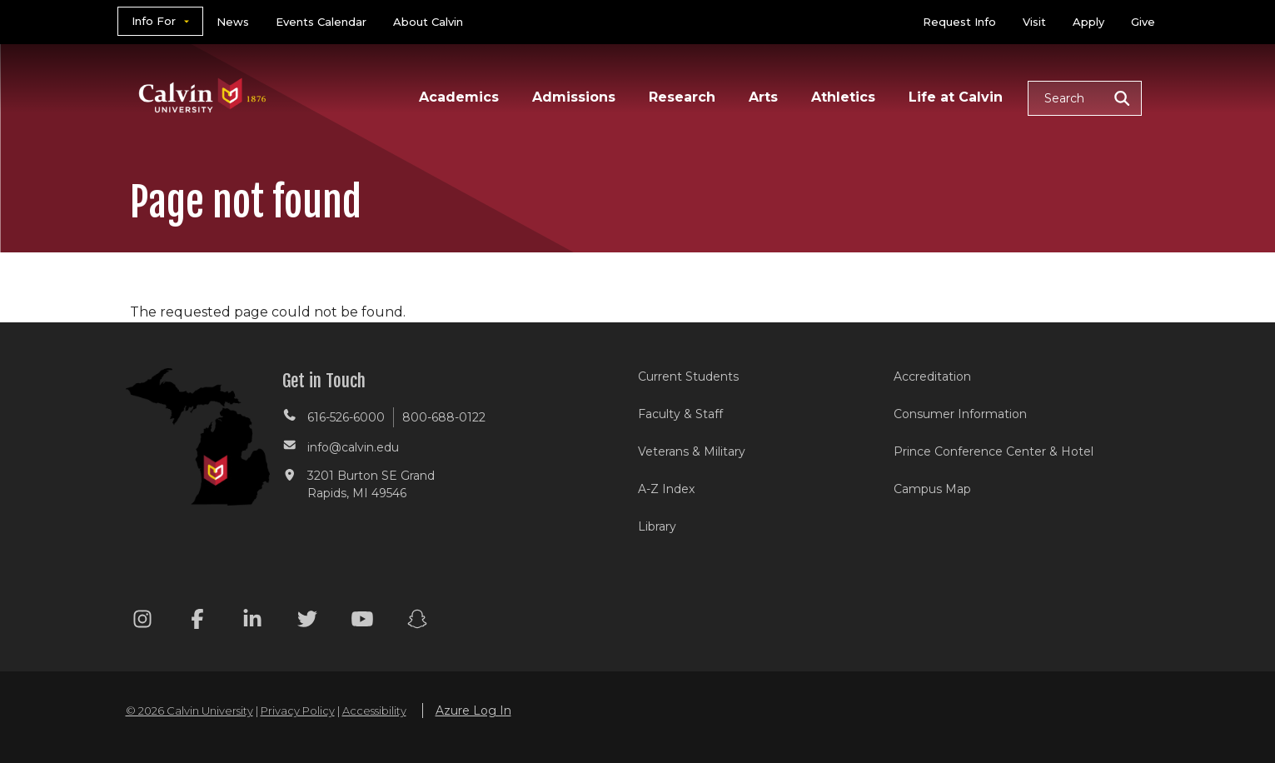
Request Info (959, 21)
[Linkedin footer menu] (252, 622)
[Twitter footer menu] (307, 622)
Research (682, 97)
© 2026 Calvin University (189, 710)
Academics (459, 97)
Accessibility (374, 710)
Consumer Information (960, 413)
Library (657, 526)
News (233, 21)
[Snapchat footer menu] (417, 622)
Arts (763, 97)
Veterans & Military (691, 451)
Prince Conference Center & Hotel (993, 451)
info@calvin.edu (353, 447)
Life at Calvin (956, 97)
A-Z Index (666, 488)
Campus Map (932, 488)
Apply (1088, 21)
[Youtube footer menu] (362, 622)
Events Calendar (321, 21)
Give (1143, 21)
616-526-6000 (346, 417)
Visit (1034, 21)
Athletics (843, 97)
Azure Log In (473, 710)
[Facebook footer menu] (197, 622)
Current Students (688, 376)
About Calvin (428, 21)
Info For (154, 20)
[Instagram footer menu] (142, 622)
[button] (1085, 98)
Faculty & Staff (680, 413)
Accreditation (932, 376)
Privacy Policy (298, 710)
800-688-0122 (444, 417)
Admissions (573, 97)
